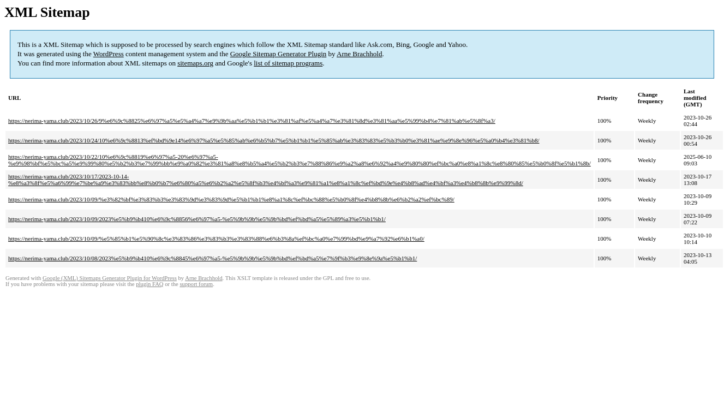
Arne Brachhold (359, 54)
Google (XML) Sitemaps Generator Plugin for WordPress (110, 278)
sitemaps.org (195, 63)
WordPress (108, 54)
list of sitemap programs (288, 63)
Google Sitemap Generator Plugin (278, 54)
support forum (196, 284)
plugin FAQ (149, 284)
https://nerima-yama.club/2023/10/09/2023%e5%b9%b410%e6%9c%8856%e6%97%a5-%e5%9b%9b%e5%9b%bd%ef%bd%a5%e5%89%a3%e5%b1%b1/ (197, 219)
